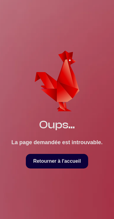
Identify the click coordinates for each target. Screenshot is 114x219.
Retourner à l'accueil (57, 161)
